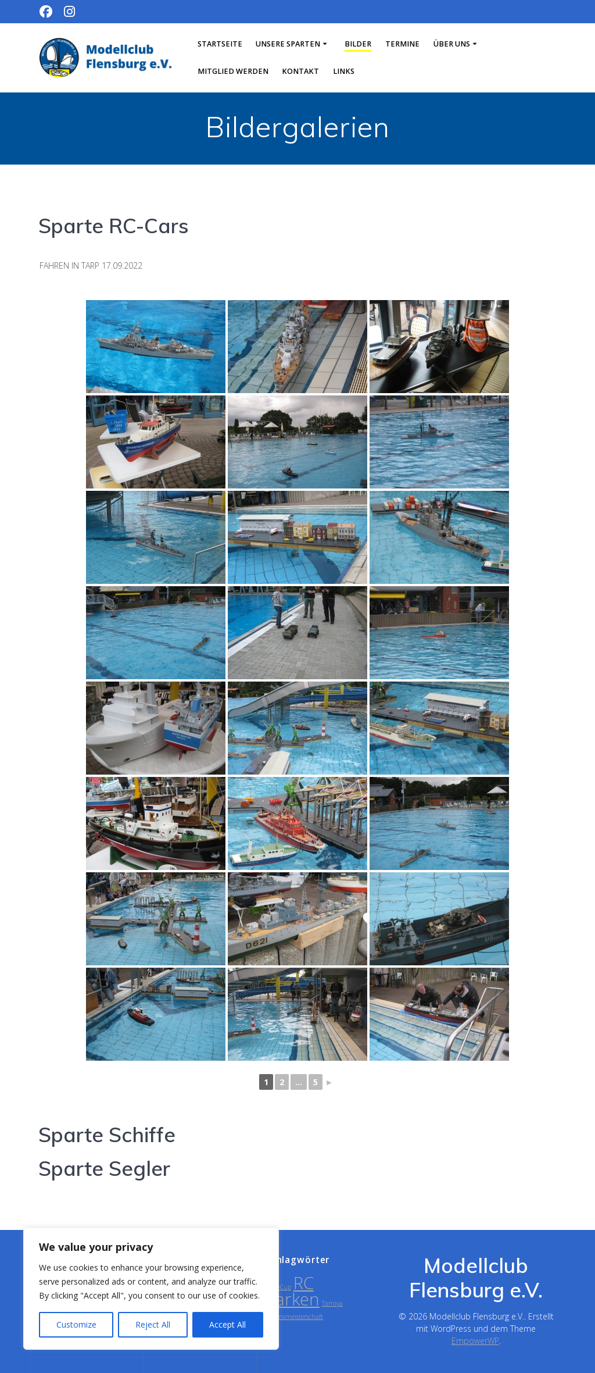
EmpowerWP (475, 1340)
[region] (151, 1289)
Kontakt (300, 71)
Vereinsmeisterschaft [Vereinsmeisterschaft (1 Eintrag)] (294, 1317)
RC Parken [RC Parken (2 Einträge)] (293, 1291)
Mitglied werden (233, 71)
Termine (402, 44)
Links (343, 71)
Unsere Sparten (288, 44)
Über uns (451, 44)
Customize (76, 1324)
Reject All (152, 1324)
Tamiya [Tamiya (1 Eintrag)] (332, 1303)
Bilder (358, 44)
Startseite (220, 44)
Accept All (227, 1324)
